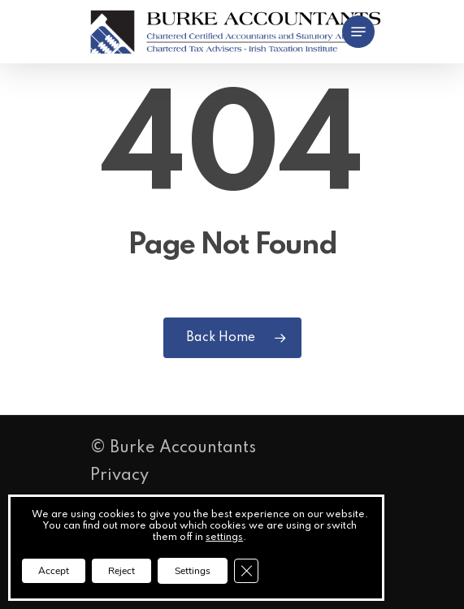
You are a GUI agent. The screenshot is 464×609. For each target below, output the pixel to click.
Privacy (119, 476)
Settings (192, 570)
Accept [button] (53, 570)
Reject (121, 570)
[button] (358, 32)
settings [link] (224, 537)
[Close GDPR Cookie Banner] (246, 571)
